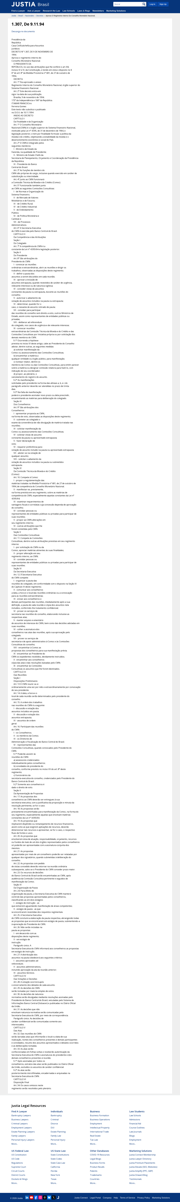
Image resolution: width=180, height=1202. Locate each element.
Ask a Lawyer (34, 11)
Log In (152, 4)
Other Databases (99, 1150)
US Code (15, 1158)
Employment (96, 1123)
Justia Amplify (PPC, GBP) (141, 1171)
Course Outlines (137, 1127)
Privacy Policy (143, 1198)
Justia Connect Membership (142, 1154)
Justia (13, 16)
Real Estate (95, 1135)
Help (116, 1198)
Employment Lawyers (21, 1127)
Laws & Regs (83, 11)
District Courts (18, 1175)
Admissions (134, 1119)
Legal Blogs (95, 1158)
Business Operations (100, 1119)
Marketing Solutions (116, 11)
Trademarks (96, 1175)
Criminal (55, 1119)
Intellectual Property (100, 1127)
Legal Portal (95, 1198)
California (55, 1167)
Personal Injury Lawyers (22, 1139)
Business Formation (99, 1115)
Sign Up (163, 4)
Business (95, 1111)
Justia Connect (81, 1198)
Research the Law (51, 11)
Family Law (56, 1135)
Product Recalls (97, 1167)
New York (55, 1175)
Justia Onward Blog (138, 1175)
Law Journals (135, 1131)
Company (107, 1198)
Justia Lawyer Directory (140, 1158)
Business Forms (97, 1162)
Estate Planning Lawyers (23, 1131)
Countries (94, 1179)
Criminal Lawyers (19, 1123)
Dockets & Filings (19, 1179)
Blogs (132, 1135)
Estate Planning (58, 1131)
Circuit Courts (17, 1171)
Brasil (20, 16)
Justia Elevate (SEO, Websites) (143, 1167)
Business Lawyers (19, 1119)
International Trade (99, 1131)
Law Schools (68, 11)
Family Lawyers (18, 1135)
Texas (53, 1179)
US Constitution (18, 1154)
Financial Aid (135, 1123)
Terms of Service (127, 1198)
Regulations (17, 1162)
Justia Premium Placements (142, 1162)
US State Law (58, 1150)
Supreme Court (18, 1167)
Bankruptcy (56, 1115)
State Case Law (58, 1162)
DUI (52, 1127)
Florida (54, 1171)
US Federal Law (20, 1150)
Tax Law (94, 1139)
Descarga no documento (23, 31)
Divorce (54, 1123)
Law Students (137, 1111)
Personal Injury (58, 1139)
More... (14, 1143)
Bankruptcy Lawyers (21, 1115)
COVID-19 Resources (100, 1154)
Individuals (57, 1111)
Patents (93, 1171)
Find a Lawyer (18, 11)
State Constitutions (60, 1154)
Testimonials (135, 1179)
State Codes (56, 1158)
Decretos (39, 16)
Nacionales (29, 16)
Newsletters (98, 11)
